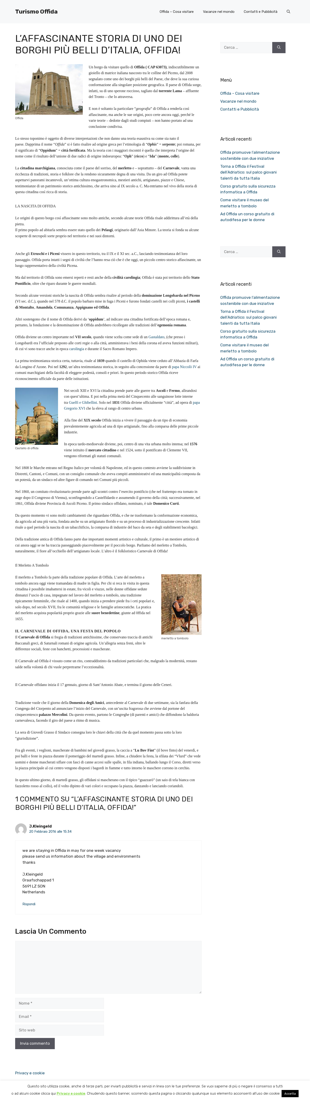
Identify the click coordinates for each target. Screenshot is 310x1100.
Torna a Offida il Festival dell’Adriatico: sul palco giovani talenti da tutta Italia (248, 172)
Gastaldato (156, 337)
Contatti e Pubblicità (260, 12)
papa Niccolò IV (184, 367)
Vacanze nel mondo (218, 12)
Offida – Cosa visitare (177, 12)
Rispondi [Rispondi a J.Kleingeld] (28, 904)
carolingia (76, 349)
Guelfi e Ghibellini (83, 402)
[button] (288, 12)
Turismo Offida (36, 11)
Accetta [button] (290, 1093)
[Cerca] (279, 47)
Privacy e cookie (30, 1073)
